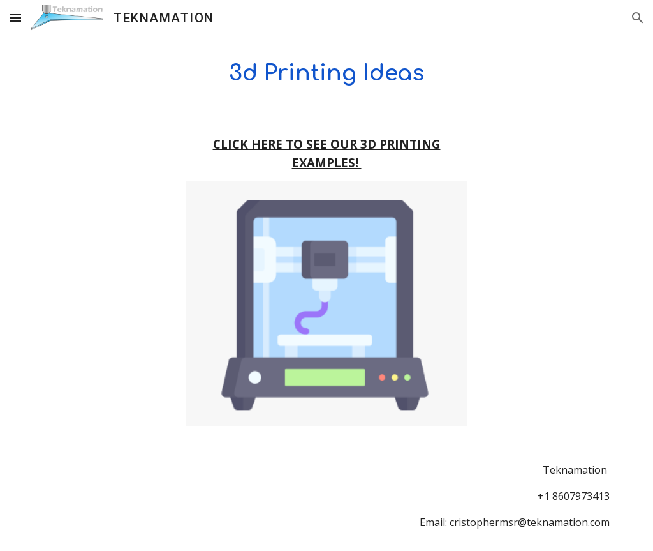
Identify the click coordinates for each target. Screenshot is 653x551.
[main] (326, 73)
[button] (15, 17)
